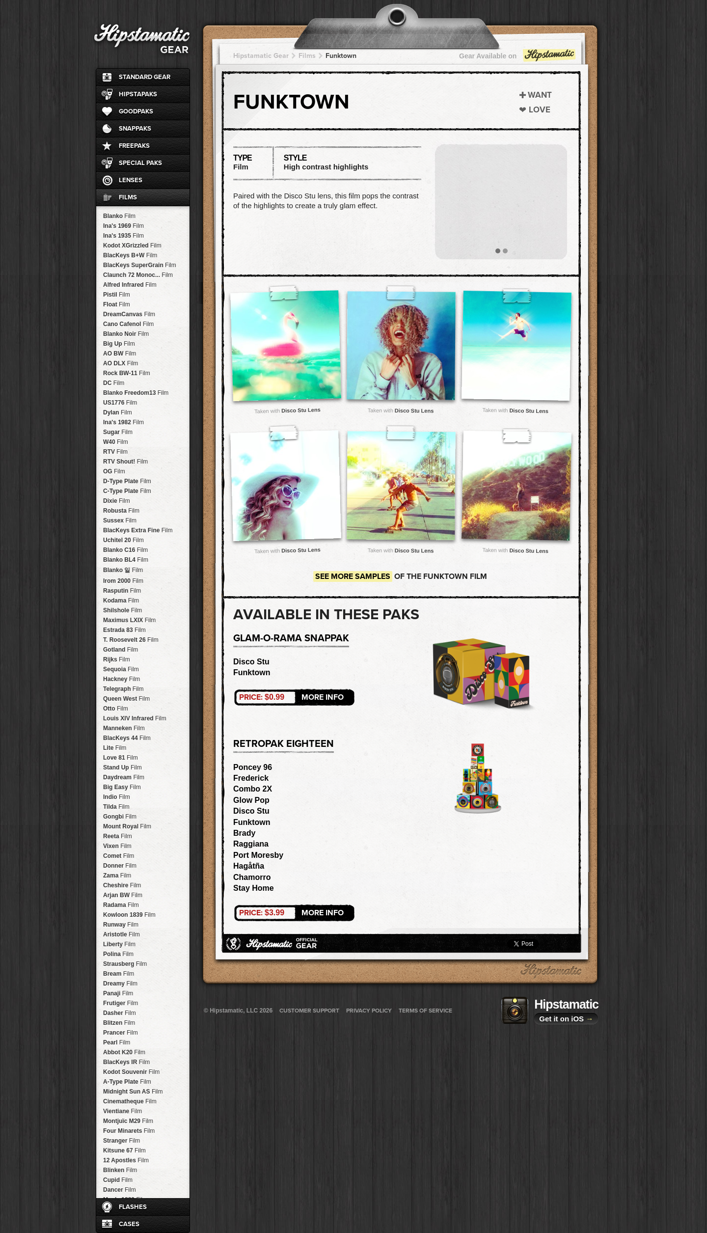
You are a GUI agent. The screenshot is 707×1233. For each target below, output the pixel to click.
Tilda (116, 806)
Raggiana (251, 844)
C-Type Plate (127, 491)
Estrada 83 (124, 630)
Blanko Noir (126, 333)
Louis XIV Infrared (134, 718)
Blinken (120, 1170)
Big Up (119, 343)
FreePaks (134, 146)
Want (540, 95)
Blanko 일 (123, 570)
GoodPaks (136, 111)
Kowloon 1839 (129, 914)
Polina (118, 954)
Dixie (116, 500)
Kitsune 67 (124, 1150)
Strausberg (125, 963)
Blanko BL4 (125, 559)
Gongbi (119, 816)
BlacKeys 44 (127, 738)
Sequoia (121, 669)
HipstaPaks (138, 94)
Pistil (116, 294)
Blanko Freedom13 (135, 392)
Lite (114, 747)
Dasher (119, 1013)
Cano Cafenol (128, 324)
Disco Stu (251, 662)
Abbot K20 (124, 1052)
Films (128, 197)
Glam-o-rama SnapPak (291, 638)
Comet (118, 855)
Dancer (119, 1189)
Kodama (121, 600)
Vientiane (122, 1111)
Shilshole (122, 610)
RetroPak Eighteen (283, 744)
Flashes (133, 1207)
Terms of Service (425, 1010)
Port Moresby (258, 855)
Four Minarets (129, 1130)
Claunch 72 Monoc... (138, 275)
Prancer (120, 1032)
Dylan (117, 412)
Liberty (119, 944)
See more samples (352, 576)
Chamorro (252, 877)
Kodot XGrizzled (132, 245)
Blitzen (119, 1022)
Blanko (119, 216)
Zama (117, 875)
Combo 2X (252, 789)
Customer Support (309, 1010)
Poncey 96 (252, 767)
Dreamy (120, 983)
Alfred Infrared (130, 284)
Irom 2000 (123, 580)
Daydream (123, 777)
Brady (244, 833)
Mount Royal (127, 826)
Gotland (120, 649)
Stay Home (253, 888)
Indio (116, 797)
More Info (291, 697)
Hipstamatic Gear (261, 56)
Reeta (117, 836)
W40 (115, 441)
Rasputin (122, 590)
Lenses (130, 180)
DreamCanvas (129, 314)
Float (116, 304)
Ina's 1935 (123, 235)
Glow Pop (251, 800)
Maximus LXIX (129, 620)
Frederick (251, 778)
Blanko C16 (125, 550)
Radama (121, 905)
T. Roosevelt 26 (131, 639)
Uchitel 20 (123, 540)
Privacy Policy (369, 1010)
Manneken (124, 728)
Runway (120, 924)
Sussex (119, 520)
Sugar (118, 432)
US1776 (120, 402)
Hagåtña (248, 866)
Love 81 (120, 757)
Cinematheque (130, 1101)
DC (113, 383)
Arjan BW (122, 895)
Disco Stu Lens (301, 410)
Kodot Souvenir (131, 1072)
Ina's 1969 (123, 225)
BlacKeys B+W (130, 255)
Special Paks (140, 163)
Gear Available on (518, 58)
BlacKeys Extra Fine (137, 530)
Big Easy (122, 787)
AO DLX (120, 363)
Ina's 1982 (123, 422)
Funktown (341, 56)
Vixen (117, 846)
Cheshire (122, 885)
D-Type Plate (127, 481)
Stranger (121, 1140)
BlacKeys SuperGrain (139, 265)
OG (114, 471)
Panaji (118, 993)
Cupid (118, 1180)
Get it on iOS (566, 1018)
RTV (115, 451)
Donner (119, 865)
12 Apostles (126, 1160)
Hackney (121, 679)
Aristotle (121, 934)
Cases (129, 1224)
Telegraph (123, 688)
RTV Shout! (125, 461)
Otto (115, 708)
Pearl (116, 1042)
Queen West (126, 698)
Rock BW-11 (126, 373)
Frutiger (120, 1003)
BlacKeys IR (126, 1062)
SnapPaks (135, 129)
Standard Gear (144, 77)
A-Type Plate (127, 1081)
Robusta (121, 510)
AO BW (119, 353)
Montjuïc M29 (128, 1121)
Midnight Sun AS (133, 1091)
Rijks (116, 659)
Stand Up (122, 767)
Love (539, 110)
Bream (118, 973)
